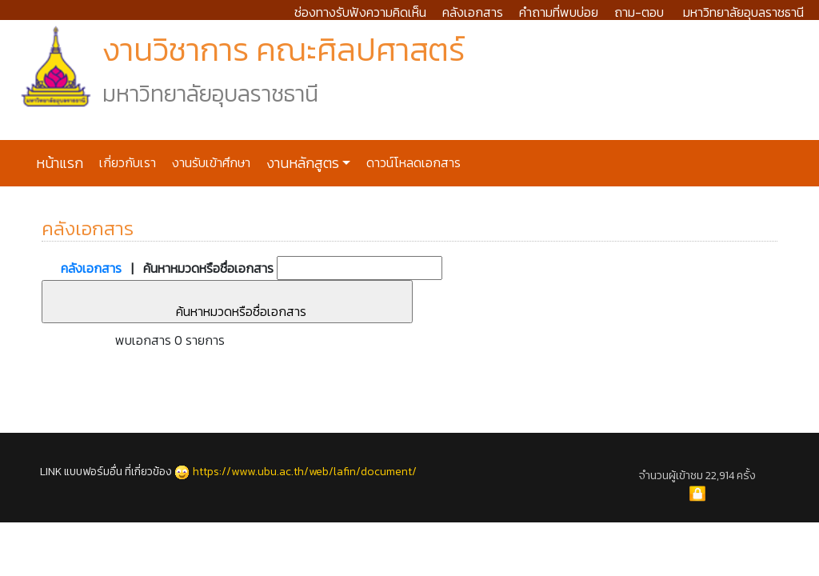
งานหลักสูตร (301, 163)
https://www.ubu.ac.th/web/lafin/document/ (305, 471)
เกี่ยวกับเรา (126, 162)
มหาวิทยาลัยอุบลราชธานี (743, 12)
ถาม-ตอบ (639, 12)
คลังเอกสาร (472, 12)
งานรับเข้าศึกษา (209, 162)
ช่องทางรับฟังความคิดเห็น (360, 12)
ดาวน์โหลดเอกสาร (412, 162)
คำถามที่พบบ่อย (558, 12)
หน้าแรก (59, 163)
